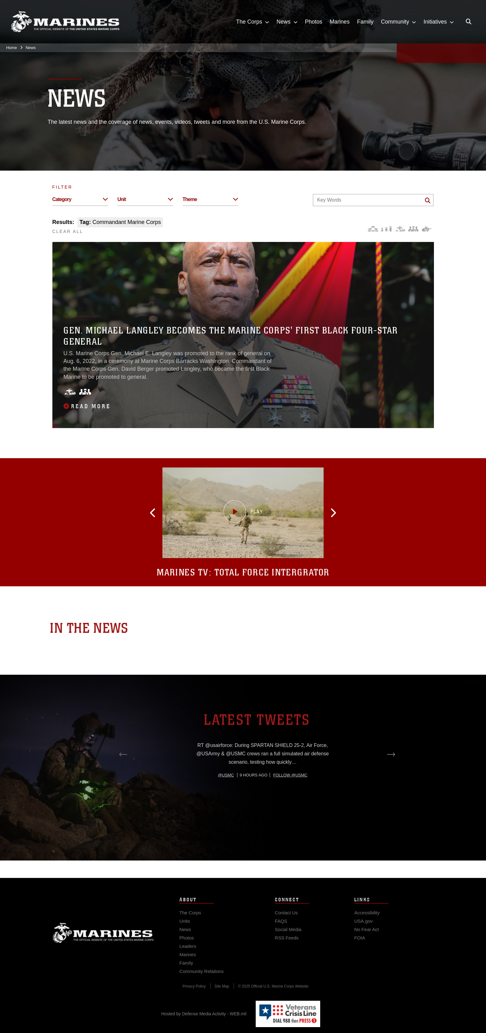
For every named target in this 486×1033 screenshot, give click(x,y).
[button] (162, 513)
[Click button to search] (428, 200)
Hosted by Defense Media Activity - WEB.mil (203, 1013)
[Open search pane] (468, 21)
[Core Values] (400, 228)
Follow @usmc (290, 799)
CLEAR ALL (67, 231)
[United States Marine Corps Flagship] (65, 22)
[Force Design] (373, 228)
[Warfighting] (427, 228)
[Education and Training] (386, 228)
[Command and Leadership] (413, 228)
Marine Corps (103, 940)
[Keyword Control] (373, 200)
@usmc (226, 799)
